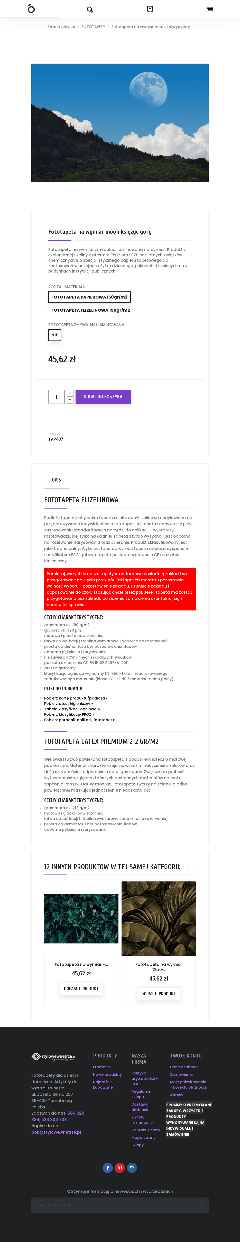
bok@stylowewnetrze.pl (56, 1132)
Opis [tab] (56, 480)
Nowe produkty (107, 1074)
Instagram (132, 1168)
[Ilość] (56, 397)
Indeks (54, 434)
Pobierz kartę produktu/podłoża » (76, 698)
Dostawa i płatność (141, 1107)
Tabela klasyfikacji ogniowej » (72, 709)
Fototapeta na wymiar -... (81, 964)
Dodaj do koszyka (103, 397)
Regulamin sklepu (141, 1094)
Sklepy (138, 1145)
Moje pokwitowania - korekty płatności (188, 1084)
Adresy (176, 1094)
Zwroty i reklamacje (142, 1120)
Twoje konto (186, 1055)
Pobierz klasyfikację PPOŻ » (69, 714)
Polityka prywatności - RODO (145, 1079)
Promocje (102, 1067)
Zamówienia (181, 1074)
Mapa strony (143, 1137)
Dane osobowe (184, 1067)
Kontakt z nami (146, 1130)
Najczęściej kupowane (103, 1084)
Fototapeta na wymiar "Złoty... (158, 967)
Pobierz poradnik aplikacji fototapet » (79, 719)
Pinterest (120, 1168)
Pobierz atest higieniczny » (68, 703)
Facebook (108, 1168)
